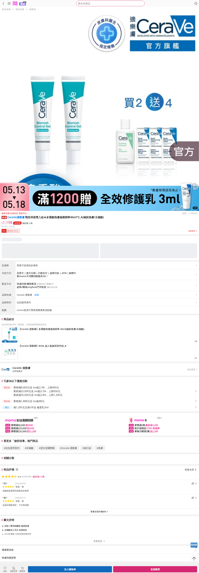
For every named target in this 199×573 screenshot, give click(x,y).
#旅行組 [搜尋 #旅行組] (87, 448)
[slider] (99, 424)
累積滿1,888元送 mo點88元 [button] (28, 401)
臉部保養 (20, 9)
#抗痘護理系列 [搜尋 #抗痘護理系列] (11, 448)
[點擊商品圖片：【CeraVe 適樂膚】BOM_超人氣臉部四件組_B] (9, 351)
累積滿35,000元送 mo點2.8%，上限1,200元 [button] (37, 395)
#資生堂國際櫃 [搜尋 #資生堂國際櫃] (47, 448)
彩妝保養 (6, 9)
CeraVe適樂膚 (16, 217)
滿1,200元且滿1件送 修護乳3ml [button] (31, 407)
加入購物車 (70, 569)
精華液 (32, 9)
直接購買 (155, 569)
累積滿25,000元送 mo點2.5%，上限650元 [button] (36, 391)
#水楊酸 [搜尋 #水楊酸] (29, 448)
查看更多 (99, 541)
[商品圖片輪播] (99, 111)
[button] (4, 217)
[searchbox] (110, 3)
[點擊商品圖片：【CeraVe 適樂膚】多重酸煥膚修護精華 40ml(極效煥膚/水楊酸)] (9, 335)
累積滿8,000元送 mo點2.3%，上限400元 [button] (36, 387)
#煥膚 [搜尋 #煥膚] (100, 448)
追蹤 (36, 294)
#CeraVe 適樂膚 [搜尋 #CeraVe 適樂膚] (68, 448)
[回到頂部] (194, 558)
